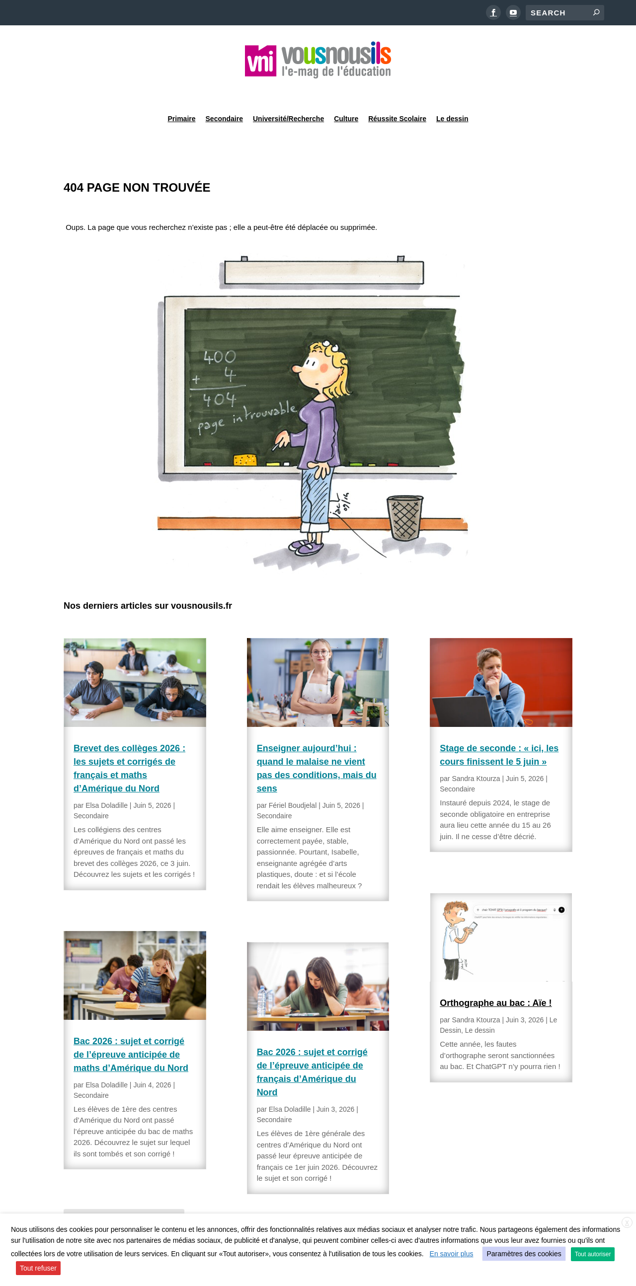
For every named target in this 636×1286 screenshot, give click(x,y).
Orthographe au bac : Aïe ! (496, 978)
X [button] (627, 1222)
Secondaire (224, 91)
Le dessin (452, 91)
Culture (346, 91)
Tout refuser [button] (38, 1268)
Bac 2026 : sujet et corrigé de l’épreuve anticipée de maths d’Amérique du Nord (131, 1029)
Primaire (181, 91)
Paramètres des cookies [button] (523, 1254)
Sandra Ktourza (476, 753)
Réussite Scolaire (397, 91)
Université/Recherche (288, 91)
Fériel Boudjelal (293, 780)
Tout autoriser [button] (593, 1254)
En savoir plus (452, 1254)
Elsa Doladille (106, 780)
